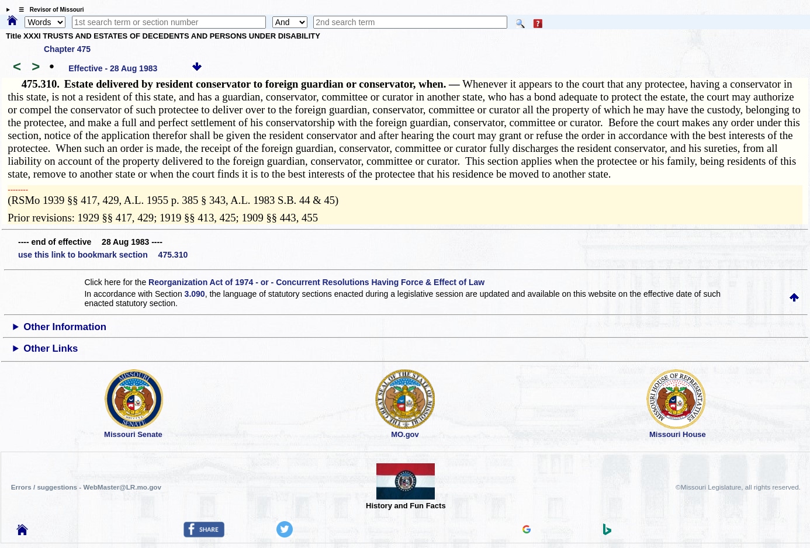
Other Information (64, 326)
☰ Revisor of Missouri (48, 9)
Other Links (50, 348)
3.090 (195, 294)
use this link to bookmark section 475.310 (103, 254)
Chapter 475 (67, 49)
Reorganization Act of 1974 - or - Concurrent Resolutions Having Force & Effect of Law (316, 282)
